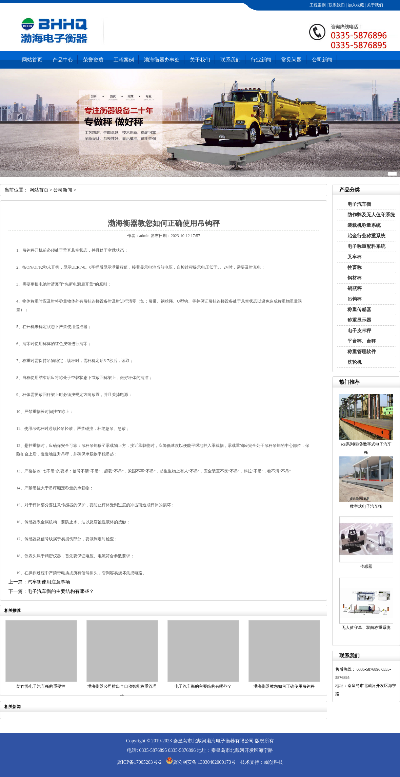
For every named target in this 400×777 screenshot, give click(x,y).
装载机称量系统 (364, 225)
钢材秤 (354, 278)
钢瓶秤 (354, 288)
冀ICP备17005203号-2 (139, 762)
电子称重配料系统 (366, 246)
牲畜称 (354, 267)
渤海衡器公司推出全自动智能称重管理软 (122, 691)
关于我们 (374, 5)
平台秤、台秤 (361, 341)
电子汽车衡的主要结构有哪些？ (203, 686)
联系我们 (336, 5)
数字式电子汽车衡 (366, 506)
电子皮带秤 (359, 330)
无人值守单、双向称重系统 (366, 627)
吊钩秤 (354, 299)
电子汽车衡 (359, 204)
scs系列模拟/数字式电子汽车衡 (366, 448)
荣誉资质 (93, 59)
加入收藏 (355, 5)
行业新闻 (261, 59)
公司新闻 (322, 59)
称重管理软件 (361, 351)
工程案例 (317, 5)
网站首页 (32, 59)
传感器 (366, 566)
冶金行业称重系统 (366, 235)
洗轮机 (354, 362)
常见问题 (291, 59)
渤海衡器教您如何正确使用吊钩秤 (284, 686)
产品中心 (63, 59)
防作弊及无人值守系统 (371, 214)
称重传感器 (359, 309)
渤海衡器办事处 (162, 59)
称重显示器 (359, 320)
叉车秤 (354, 256)
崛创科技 (273, 762)
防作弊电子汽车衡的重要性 (41, 686)
